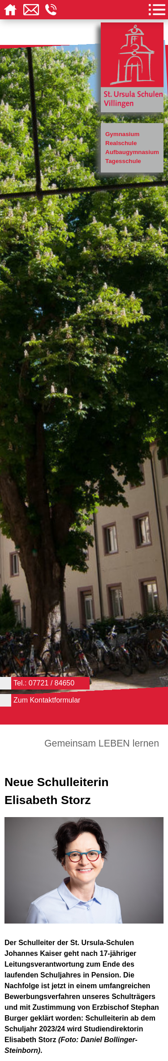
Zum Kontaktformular (46, 700)
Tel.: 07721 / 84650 (43, 683)
